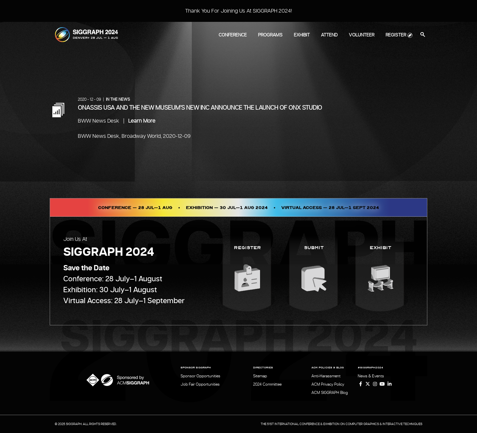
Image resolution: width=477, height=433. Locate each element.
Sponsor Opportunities (200, 376)
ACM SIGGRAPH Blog (329, 393)
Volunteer (361, 35)
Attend (329, 35)
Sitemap (260, 376)
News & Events (371, 376)
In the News (118, 99)
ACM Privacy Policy (327, 384)
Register (396, 35)
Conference (233, 35)
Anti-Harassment (326, 376)
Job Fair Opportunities (200, 384)
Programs (270, 35)
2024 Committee (267, 384)
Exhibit (302, 35)
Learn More (141, 121)
